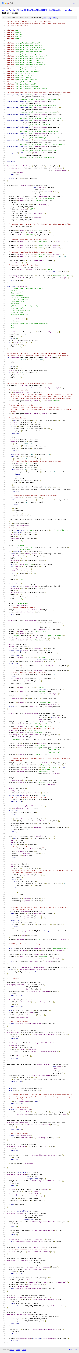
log (49, 18)
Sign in (75, 3)
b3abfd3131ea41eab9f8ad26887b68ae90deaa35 (39, 10)
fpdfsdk (67, 10)
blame (55, 18)
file (44, 18)
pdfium (5, 10)
